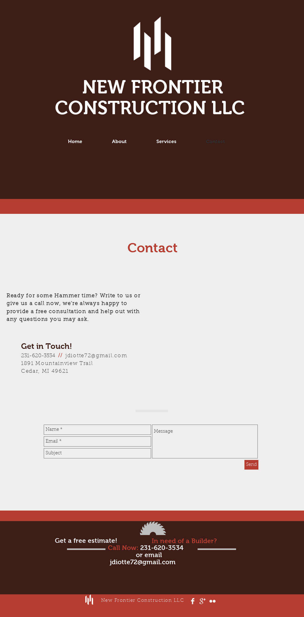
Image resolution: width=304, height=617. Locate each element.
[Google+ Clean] (202, 601)
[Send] (251, 465)
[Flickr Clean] (212, 601)
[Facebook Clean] (193, 601)
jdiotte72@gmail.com (96, 355)
